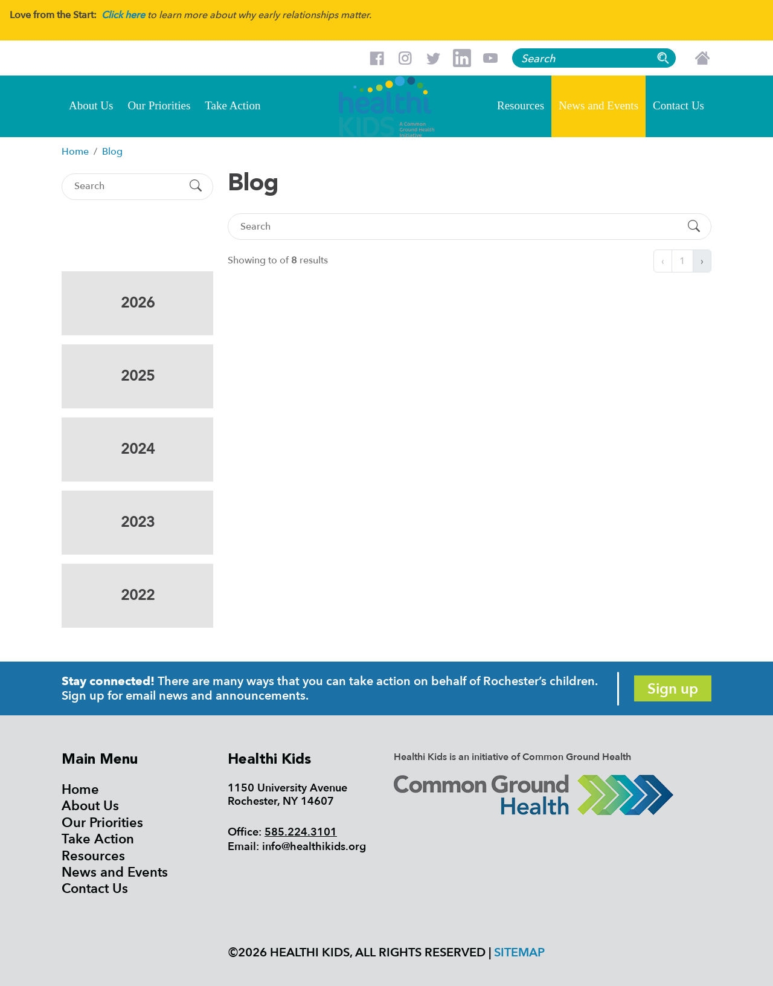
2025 (138, 376)
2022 (138, 595)
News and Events (598, 105)
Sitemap (519, 952)
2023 (138, 522)
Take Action (232, 105)
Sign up (672, 689)
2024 (138, 449)
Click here (123, 15)
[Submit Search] (196, 187)
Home (80, 790)
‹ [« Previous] (662, 261)
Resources (520, 105)
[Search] (126, 186)
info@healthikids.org (314, 846)
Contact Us (678, 105)
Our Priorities (158, 105)
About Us (91, 105)
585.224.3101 (301, 832)
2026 (138, 303)
